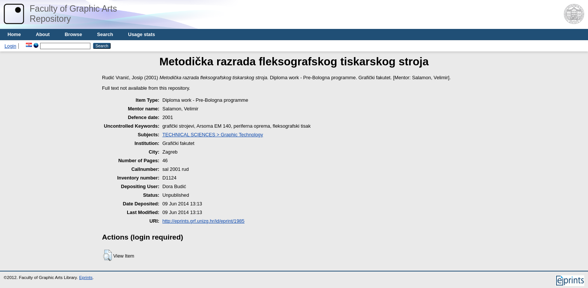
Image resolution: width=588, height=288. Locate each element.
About (43, 34)
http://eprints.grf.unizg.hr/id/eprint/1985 (203, 221)
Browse (73, 34)
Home (14, 34)
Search (105, 34)
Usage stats (141, 34)
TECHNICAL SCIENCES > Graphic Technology (212, 134)
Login (10, 46)
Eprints (86, 277)
